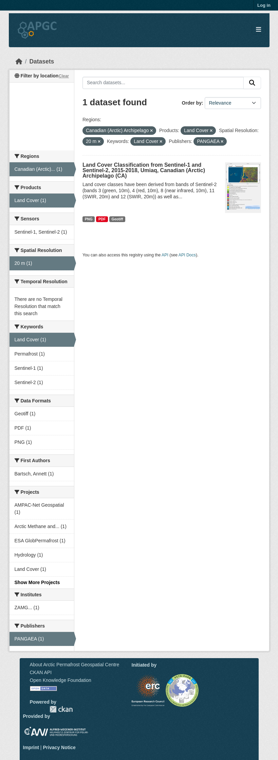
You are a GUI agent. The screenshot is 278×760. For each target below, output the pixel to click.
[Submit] (252, 83)
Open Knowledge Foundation (60, 680)
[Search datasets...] (163, 83)
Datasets (41, 61)
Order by (192, 103)
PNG (89, 219)
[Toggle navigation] (258, 30)
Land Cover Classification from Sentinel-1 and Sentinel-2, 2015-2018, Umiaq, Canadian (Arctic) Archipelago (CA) (143, 170)
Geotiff (117, 219)
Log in (264, 5)
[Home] (19, 61)
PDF (102, 219)
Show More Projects (37, 582)
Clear (64, 76)
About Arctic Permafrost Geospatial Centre (74, 664)
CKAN (61, 709)
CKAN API (41, 672)
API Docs (187, 255)
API (165, 255)
